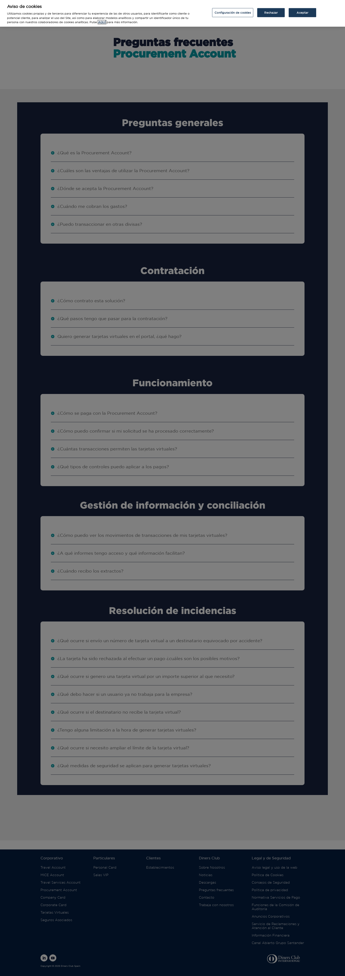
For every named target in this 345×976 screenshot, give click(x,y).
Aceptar (302, 9)
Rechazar (271, 9)
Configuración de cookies (233, 9)
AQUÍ (102, 19)
